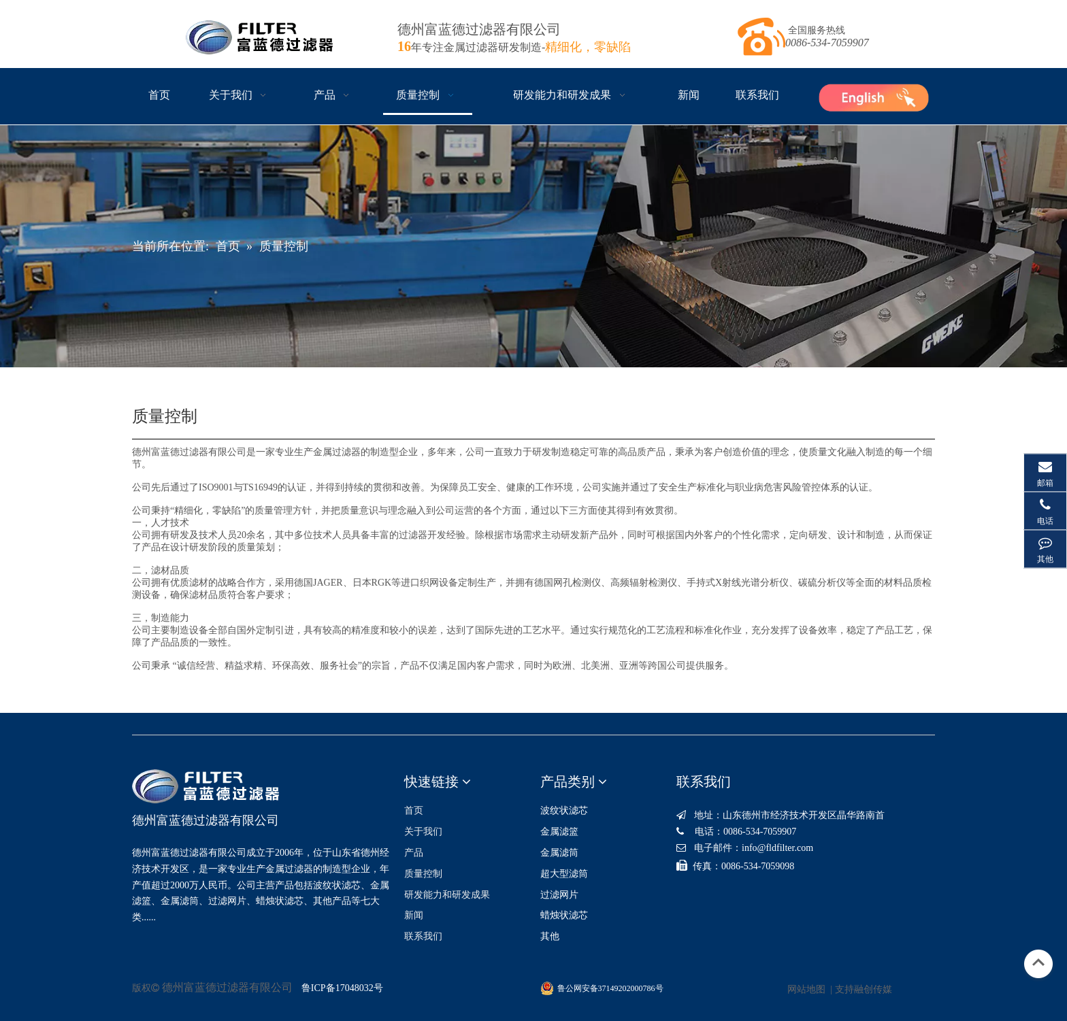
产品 (413, 853)
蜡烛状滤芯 (564, 915)
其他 (549, 936)
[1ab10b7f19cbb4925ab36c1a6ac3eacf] (873, 96)
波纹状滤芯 (564, 810)
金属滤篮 (559, 831)
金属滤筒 (559, 853)
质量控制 (423, 874)
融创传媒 (873, 989)
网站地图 (806, 989)
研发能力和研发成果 (447, 895)
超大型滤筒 (564, 874)
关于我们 (423, 831)
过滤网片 (559, 895)
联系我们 (423, 936)
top (1038, 962)
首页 (413, 810)
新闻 (413, 915)
